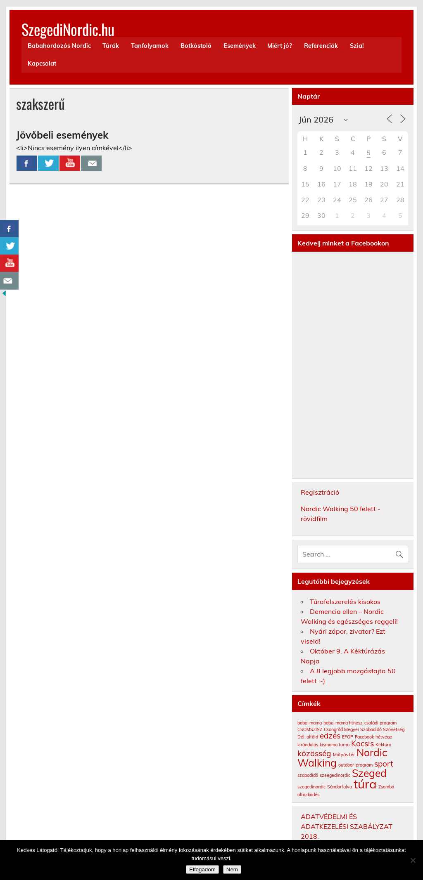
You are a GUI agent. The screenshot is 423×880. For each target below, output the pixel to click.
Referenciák (321, 46)
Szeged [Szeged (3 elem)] (369, 773)
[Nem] (413, 860)
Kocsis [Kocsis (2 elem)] (362, 743)
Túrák (110, 46)
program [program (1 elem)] (364, 765)
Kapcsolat (42, 63)
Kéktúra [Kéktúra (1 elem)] (383, 745)
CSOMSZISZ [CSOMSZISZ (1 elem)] (309, 729)
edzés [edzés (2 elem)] (330, 736)
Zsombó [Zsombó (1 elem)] (386, 787)
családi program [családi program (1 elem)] (380, 723)
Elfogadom (202, 869)
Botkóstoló (196, 46)
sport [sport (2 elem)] (383, 764)
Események (239, 46)
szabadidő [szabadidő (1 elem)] (307, 775)
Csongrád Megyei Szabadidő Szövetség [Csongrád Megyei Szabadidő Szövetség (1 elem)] (364, 729)
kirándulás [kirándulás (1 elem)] (307, 745)
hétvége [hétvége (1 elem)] (383, 737)
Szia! (357, 46)
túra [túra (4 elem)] (365, 783)
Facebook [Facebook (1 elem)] (364, 737)
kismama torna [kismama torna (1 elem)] (334, 745)
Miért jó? (279, 46)
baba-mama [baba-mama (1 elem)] (309, 723)
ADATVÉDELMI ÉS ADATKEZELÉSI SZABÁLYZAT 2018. (346, 826)
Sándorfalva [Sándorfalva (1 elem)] (339, 787)
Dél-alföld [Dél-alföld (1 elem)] (307, 737)
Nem (232, 869)
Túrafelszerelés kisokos (345, 601)
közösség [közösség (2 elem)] (314, 753)
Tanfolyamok (150, 46)
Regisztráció (320, 492)
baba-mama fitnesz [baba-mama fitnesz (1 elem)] (343, 723)
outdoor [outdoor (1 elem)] (346, 765)
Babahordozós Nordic (59, 46)
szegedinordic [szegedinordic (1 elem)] (311, 787)
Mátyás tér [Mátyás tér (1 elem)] (344, 754)
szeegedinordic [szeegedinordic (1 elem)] (335, 775)
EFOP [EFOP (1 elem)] (347, 737)
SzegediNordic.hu (67, 29)
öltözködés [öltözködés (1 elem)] (308, 794)
